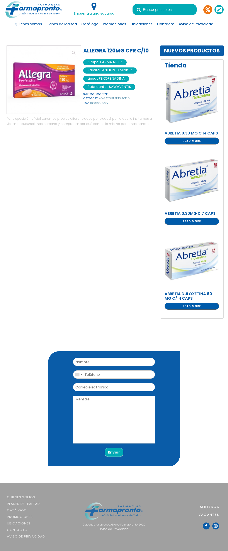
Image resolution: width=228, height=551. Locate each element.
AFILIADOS (209, 506)
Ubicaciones (142, 24)
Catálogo (90, 24)
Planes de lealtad (61, 24)
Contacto (165, 24)
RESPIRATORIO (99, 102)
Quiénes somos (28, 24)
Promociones (114, 24)
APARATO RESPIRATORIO (114, 98)
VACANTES (209, 514)
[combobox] (78, 374)
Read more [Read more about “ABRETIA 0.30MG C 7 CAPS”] (192, 221)
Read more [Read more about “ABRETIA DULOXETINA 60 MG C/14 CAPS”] (192, 306)
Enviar (114, 452)
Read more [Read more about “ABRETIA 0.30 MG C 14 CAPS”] (192, 141)
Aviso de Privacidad (196, 24)
